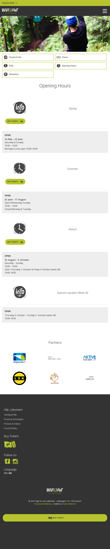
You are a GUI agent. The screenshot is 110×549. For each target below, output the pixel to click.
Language (10, 469)
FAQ (11, 66)
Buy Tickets (11, 436)
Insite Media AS (69, 504)
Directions (13, 74)
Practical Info (15, 57)
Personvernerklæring (43, 504)
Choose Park (9, 3)
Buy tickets (15, 121)
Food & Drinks (10, 428)
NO (5, 473)
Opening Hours (69, 66)
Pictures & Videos (12, 424)
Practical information (13, 419)
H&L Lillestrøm (13, 409)
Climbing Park (10, 415)
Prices (65, 57)
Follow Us (10, 455)
